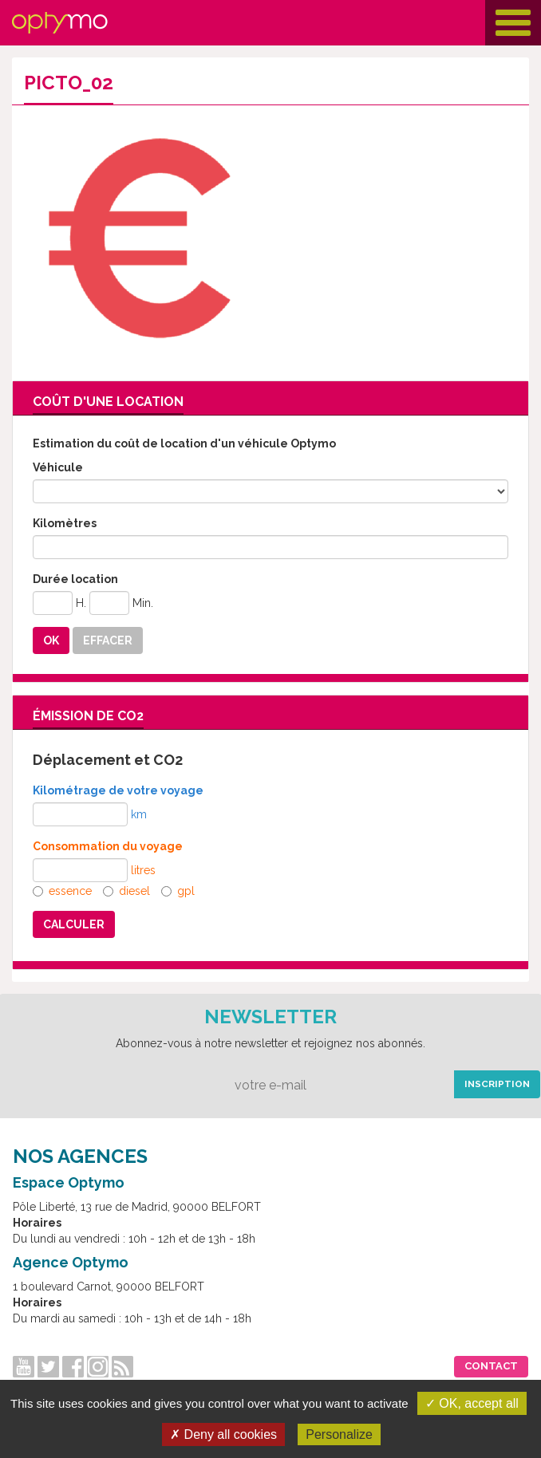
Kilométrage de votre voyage (118, 790)
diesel (126, 891)
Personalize (339, 1434)
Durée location (75, 579)
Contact (491, 1366)
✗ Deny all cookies (223, 1434)
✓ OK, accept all (472, 1403)
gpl (178, 891)
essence (62, 891)
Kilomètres (65, 523)
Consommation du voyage (108, 846)
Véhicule (58, 467)
